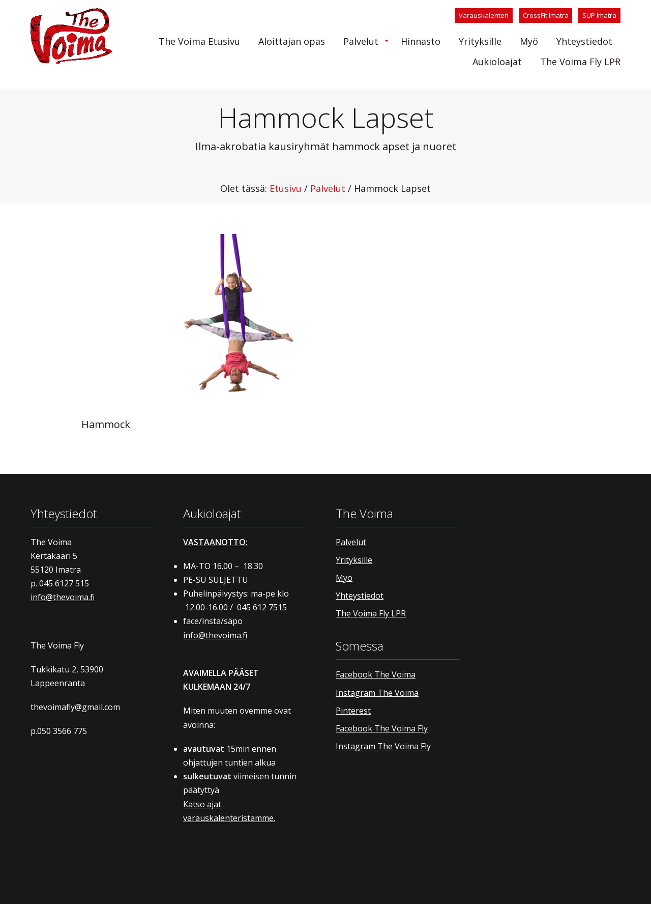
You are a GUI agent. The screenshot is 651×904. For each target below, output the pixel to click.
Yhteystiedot (584, 41)
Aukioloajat (497, 61)
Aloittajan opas (291, 41)
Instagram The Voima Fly (383, 746)
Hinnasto (420, 41)
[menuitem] (199, 41)
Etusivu (286, 188)
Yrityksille (480, 41)
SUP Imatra (599, 15)
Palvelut (360, 41)
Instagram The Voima (377, 692)
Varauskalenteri (484, 15)
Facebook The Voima (376, 674)
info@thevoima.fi (63, 597)
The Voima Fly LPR (580, 61)
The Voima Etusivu (199, 41)
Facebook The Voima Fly (382, 728)
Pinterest (353, 710)
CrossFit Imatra (546, 15)
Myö (529, 41)
